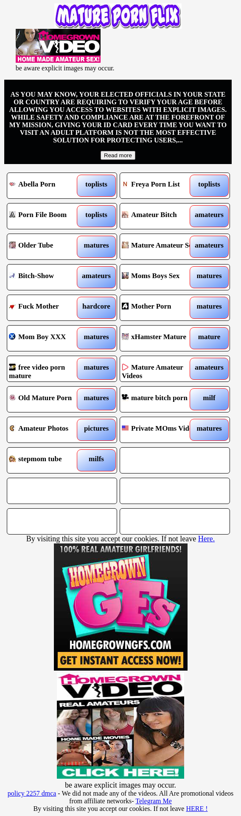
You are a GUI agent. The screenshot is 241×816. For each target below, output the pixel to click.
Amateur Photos (48, 430)
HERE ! (196, 808)
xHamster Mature (161, 338)
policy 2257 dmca (32, 793)
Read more (118, 155)
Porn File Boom (48, 216)
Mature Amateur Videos (161, 369)
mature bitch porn (161, 399)
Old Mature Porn (48, 399)
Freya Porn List (161, 186)
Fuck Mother (48, 308)
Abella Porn (48, 186)
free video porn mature (48, 369)
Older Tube (48, 247)
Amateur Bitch (161, 216)
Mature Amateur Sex (161, 247)
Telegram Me (153, 801)
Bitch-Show (48, 277)
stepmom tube (48, 460)
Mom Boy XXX (48, 338)
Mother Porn (161, 308)
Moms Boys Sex (161, 277)
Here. (206, 539)
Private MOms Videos (161, 430)
